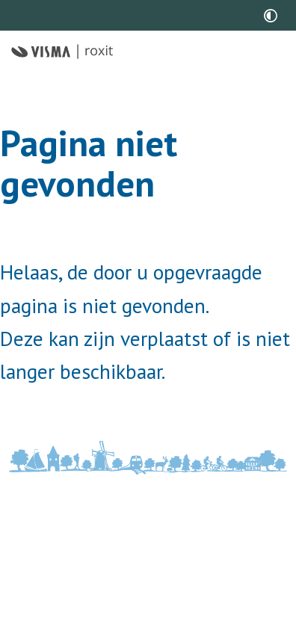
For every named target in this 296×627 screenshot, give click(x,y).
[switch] (270, 15)
